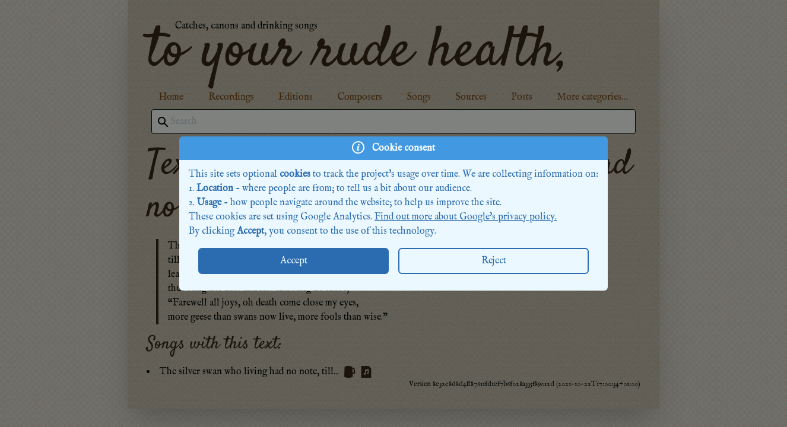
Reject (493, 261)
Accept (293, 261)
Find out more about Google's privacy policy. (466, 217)
